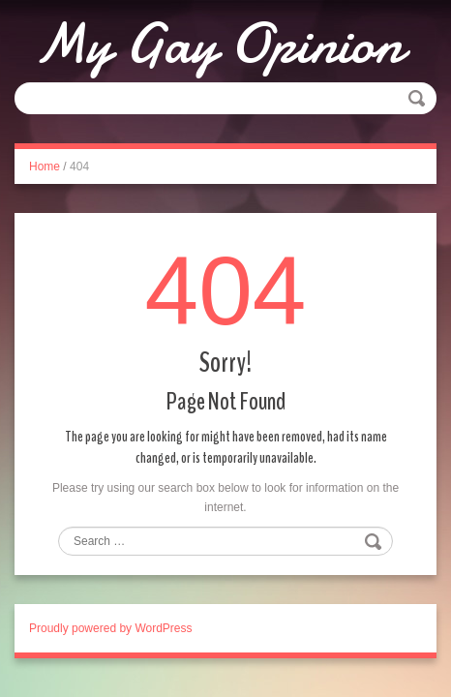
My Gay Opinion (218, 44)
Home (44, 166)
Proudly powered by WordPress (111, 628)
